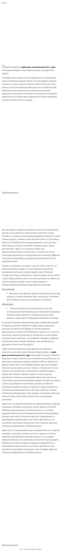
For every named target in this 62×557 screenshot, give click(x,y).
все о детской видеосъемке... (31, 549)
